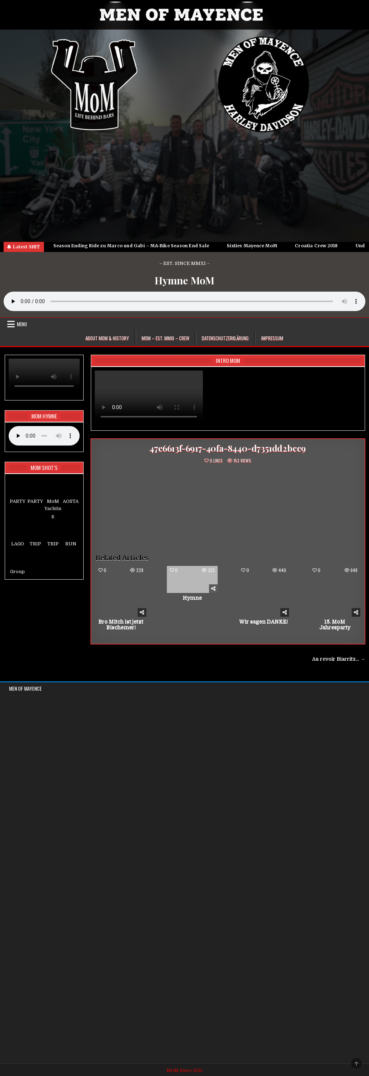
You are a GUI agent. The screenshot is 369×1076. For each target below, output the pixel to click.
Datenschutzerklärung (225, 338)
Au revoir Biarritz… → (338, 659)
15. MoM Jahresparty (334, 624)
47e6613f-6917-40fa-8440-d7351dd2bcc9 (228, 448)
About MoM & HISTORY (107, 338)
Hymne (192, 598)
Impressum (272, 338)
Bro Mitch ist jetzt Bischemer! (120, 624)
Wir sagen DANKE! (263, 621)
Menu (22, 324)
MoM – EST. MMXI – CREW (165, 338)
